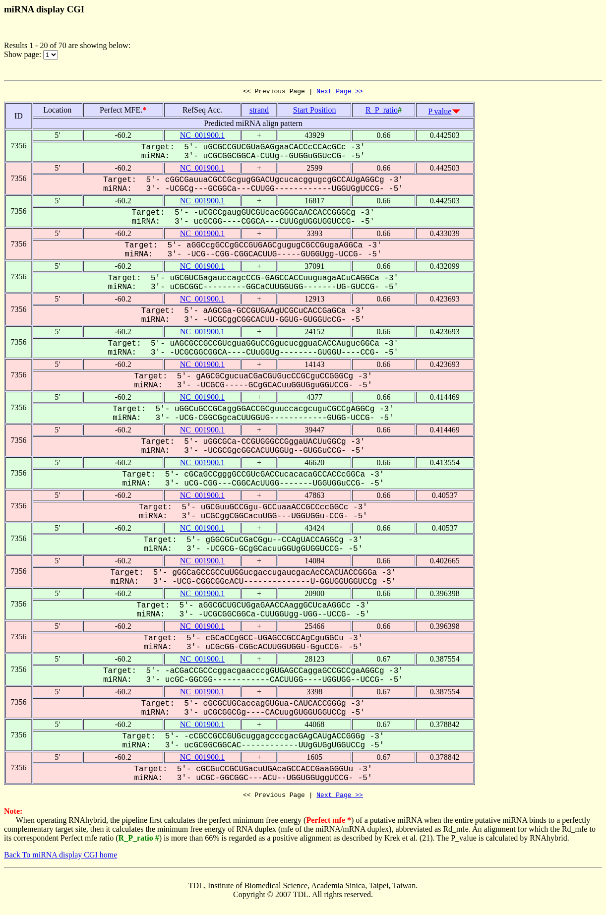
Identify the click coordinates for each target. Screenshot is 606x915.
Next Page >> (339, 92)
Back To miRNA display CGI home (60, 858)
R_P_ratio (381, 111)
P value (439, 113)
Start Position (314, 111)
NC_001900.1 (202, 136)
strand (259, 111)
